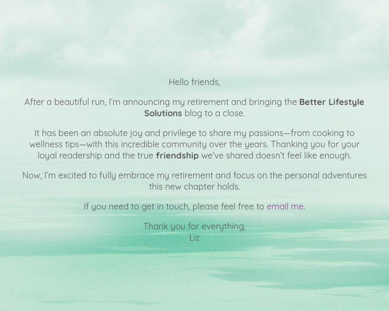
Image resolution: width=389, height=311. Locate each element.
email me (285, 206)
